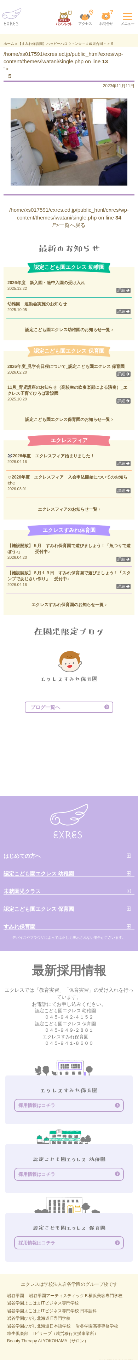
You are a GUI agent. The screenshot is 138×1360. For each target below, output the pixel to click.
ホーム (9, 44)
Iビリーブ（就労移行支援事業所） (65, 1333)
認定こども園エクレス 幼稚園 (39, 873)
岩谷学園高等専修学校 (97, 1326)
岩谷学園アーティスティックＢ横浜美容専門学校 (75, 1295)
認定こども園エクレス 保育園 (39, 909)
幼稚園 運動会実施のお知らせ (37, 303)
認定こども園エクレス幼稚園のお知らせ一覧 (69, 329)
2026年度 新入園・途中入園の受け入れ (46, 282)
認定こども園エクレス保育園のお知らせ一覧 (69, 419)
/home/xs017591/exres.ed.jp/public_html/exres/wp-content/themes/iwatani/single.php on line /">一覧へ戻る (69, 217)
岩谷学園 (15, 1295)
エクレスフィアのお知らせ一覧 (69, 509)
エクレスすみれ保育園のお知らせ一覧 (68, 604)
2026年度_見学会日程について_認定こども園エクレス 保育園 (68, 366)
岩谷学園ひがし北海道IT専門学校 (38, 1318)
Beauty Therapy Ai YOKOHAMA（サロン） (47, 1340)
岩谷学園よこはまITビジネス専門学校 (43, 1303)
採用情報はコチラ (36, 1105)
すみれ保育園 (19, 927)
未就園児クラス (22, 891)
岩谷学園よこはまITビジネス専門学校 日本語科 (52, 1310)
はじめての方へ (22, 856)
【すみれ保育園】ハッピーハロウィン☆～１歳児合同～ (62, 44)
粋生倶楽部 (17, 1333)
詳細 (123, 290)
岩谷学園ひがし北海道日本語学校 (39, 1326)
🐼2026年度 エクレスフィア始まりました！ (50, 455)
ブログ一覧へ (45, 707)
